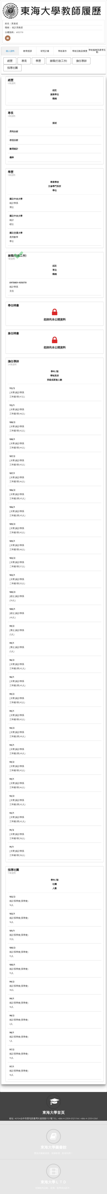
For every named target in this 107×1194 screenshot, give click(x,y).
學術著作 (62, 51)
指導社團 (12, 67)
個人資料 (10, 51)
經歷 (9, 60)
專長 (24, 60)
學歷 (38, 60)
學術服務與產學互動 (97, 51)
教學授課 (27, 51)
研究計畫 (45, 51)
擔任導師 (81, 60)
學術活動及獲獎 (79, 51)
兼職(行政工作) (58, 60)
